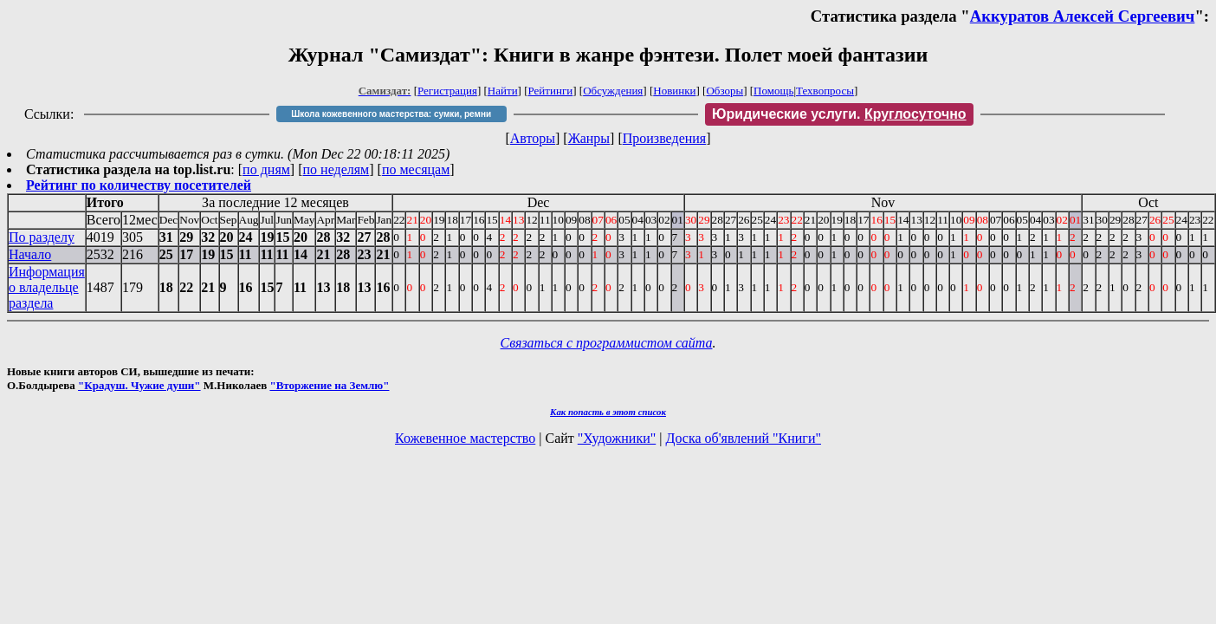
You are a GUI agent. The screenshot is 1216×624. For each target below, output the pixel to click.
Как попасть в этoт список (608, 411)
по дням (266, 169)
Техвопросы (825, 90)
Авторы (532, 138)
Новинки (674, 90)
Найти (503, 90)
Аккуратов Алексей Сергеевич (1082, 16)
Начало (30, 254)
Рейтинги (550, 90)
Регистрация (447, 90)
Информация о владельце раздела (47, 287)
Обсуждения (613, 90)
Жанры (589, 138)
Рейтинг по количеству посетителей (138, 185)
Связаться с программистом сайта (607, 342)
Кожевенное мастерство (465, 438)
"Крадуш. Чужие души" (139, 385)
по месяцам (416, 169)
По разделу (41, 237)
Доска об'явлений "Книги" (743, 438)
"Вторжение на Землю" (329, 385)
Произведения (665, 138)
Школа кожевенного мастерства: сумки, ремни (391, 114)
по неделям (336, 169)
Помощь (773, 90)
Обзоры (724, 90)
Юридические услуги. (839, 114)
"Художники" (617, 438)
